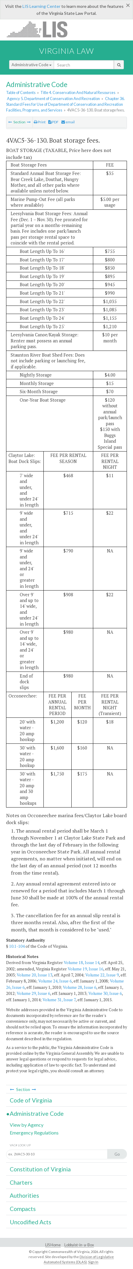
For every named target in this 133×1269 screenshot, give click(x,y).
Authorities (24, 1195)
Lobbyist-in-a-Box (79, 1245)
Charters (21, 1182)
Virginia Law (66, 50)
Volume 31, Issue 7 (59, 999)
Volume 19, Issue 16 (85, 969)
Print (40, 122)
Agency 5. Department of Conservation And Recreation (53, 98)
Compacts (23, 1208)
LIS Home (53, 1245)
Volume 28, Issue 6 (79, 987)
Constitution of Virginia (40, 1169)
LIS (40, 29)
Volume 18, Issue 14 (81, 962)
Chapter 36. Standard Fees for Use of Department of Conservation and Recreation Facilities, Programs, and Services (65, 104)
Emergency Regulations (34, 1132)
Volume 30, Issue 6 (105, 993)
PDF (53, 122)
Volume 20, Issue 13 (34, 975)
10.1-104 (17, 946)
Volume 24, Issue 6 (55, 981)
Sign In (93, 1262)
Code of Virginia (31, 1100)
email (68, 122)
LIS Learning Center (41, 6)
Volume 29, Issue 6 (33, 993)
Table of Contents (21, 92)
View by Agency (26, 1125)
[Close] (128, 5)
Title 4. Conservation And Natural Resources (77, 92)
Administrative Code (32, 64)
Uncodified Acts (30, 1222)
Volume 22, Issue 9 (102, 975)
